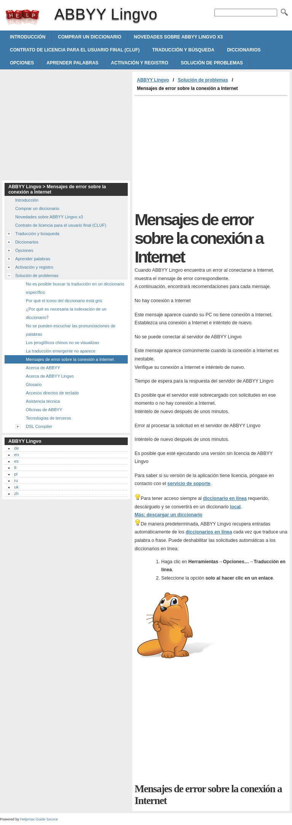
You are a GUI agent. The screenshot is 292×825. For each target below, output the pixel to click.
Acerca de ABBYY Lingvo (50, 376)
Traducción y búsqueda (183, 50)
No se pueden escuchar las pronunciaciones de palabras (71, 330)
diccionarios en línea (209, 532)
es (16, 461)
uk (16, 487)
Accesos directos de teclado (52, 393)
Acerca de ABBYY (43, 367)
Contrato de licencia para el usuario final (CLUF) (75, 50)
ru (16, 480)
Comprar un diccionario (89, 37)
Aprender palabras (72, 63)
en (16, 454)
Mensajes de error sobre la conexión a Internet (70, 359)
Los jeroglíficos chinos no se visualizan (62, 342)
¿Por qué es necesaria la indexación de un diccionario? (66, 313)
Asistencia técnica (43, 401)
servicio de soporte (188, 483)
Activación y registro (139, 63)
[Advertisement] (198, 153)
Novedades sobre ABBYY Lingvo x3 (178, 37)
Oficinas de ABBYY (44, 409)
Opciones (22, 63)
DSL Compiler (39, 426)
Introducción (27, 37)
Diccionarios (244, 50)
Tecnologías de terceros (48, 418)
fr (15, 467)
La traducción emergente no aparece (60, 351)
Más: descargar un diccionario (168, 514)
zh (16, 493)
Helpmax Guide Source (39, 819)
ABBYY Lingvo (22, 17)
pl (15, 474)
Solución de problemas (212, 63)
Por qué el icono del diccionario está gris (64, 300)
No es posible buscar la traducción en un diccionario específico (75, 288)
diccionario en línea (225, 498)
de (16, 448)
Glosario (34, 384)
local (235, 506)
